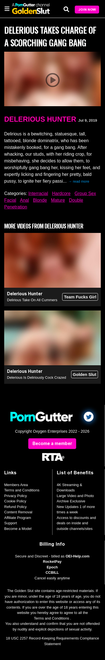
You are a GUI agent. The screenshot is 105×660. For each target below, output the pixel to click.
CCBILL (52, 572)
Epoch (52, 567)
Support (10, 523)
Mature (58, 200)
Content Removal (18, 512)
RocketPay (52, 561)
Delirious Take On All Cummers (32, 300)
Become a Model (18, 529)
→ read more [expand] (78, 181)
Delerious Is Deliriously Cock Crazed (36, 377)
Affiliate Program (17, 518)
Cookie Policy (15, 501)
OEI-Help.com (77, 556)
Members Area (16, 485)
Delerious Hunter (40, 119)
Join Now (87, 10)
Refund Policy (15, 507)
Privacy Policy (15, 496)
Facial (10, 200)
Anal (24, 200)
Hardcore (61, 193)
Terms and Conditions (21, 490)
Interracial (38, 193)
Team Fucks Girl (80, 296)
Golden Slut (84, 374)
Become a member (52, 443)
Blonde (40, 200)
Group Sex (85, 193)
